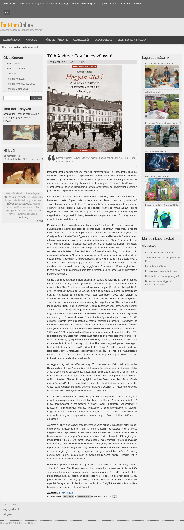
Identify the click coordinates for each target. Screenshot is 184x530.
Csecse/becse (103, 40)
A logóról (7, 514)
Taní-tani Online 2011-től (19, 89)
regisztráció (68, 496)
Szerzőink (11, 73)
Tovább (39, 221)
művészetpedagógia (18, 203)
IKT (28, 197)
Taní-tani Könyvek (15, 78)
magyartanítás (33, 200)
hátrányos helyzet (15, 196)
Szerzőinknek (12, 40)
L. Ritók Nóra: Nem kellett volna (161, 271)
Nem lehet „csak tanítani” (157, 176)
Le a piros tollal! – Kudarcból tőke (161, 205)
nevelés (36, 204)
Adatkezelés (81, 40)
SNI (30, 210)
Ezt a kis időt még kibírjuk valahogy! (163, 123)
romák (24, 210)
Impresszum (9, 504)
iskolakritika (37, 197)
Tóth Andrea (67, 493)
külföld (21, 200)
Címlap (5, 47)
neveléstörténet (14, 207)
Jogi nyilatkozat (11, 509)
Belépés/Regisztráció (132, 40)
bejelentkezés (84, 496)
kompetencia (11, 200)
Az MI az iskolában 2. (156, 151)
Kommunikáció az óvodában (159, 63)
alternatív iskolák (14, 193)
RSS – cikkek (13, 63)
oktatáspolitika (31, 207)
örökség (23, 217)
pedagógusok (13, 210)
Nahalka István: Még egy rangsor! (162, 276)
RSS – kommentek (16, 68)
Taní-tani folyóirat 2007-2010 (21, 84)
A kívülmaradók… (154, 92)
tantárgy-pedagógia (27, 214)
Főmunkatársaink (56, 40)
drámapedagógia (32, 193)
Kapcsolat (33, 40)
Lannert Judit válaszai (156, 266)
